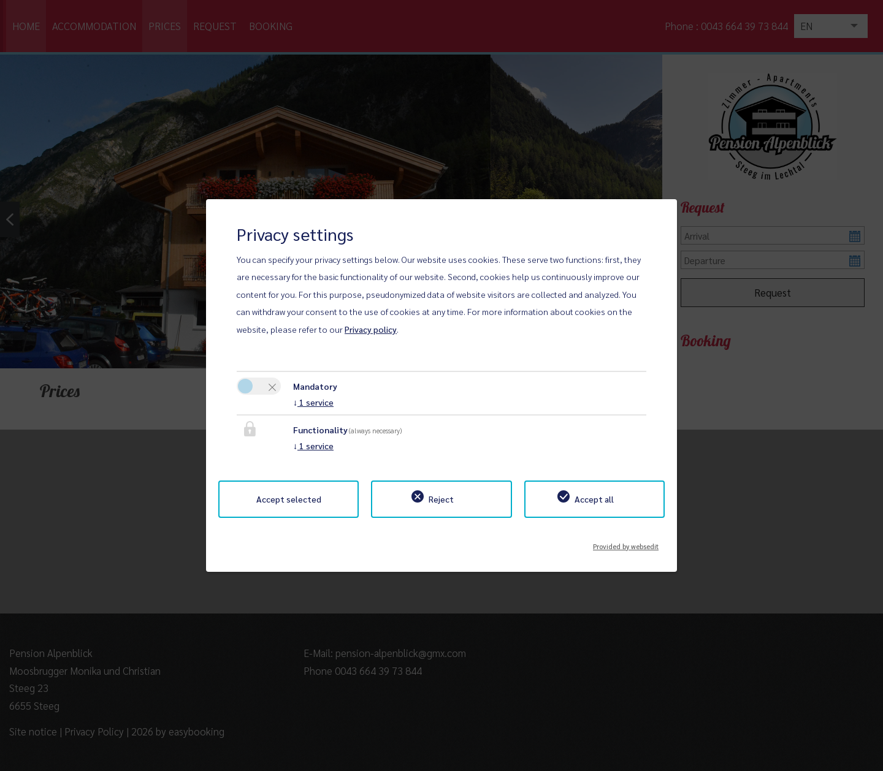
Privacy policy (371, 329)
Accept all (594, 498)
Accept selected (288, 498)
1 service (313, 402)
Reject (441, 498)
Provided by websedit (626, 543)
